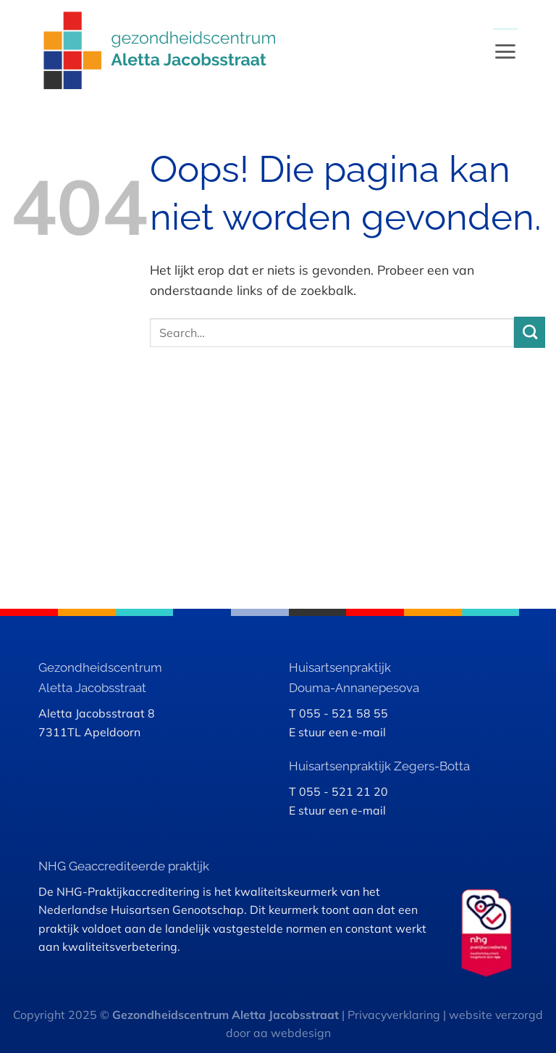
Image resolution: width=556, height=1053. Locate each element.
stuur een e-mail (342, 732)
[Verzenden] (529, 332)
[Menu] (505, 50)
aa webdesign (292, 1032)
